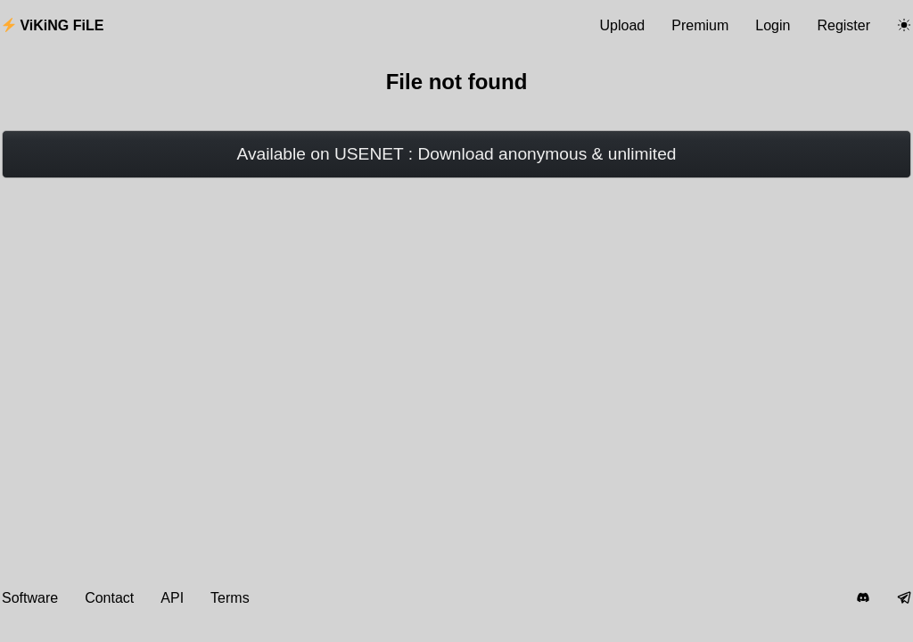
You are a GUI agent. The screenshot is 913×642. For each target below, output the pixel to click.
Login (772, 25)
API (172, 597)
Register (843, 25)
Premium (699, 25)
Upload (623, 25)
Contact (109, 597)
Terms (230, 597)
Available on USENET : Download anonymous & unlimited (456, 153)
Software (30, 597)
